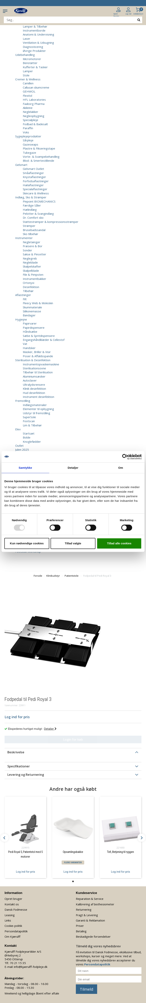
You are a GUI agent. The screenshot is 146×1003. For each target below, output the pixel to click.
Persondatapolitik (16, 931)
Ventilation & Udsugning (38, 42)
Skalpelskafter (32, 266)
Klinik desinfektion (34, 388)
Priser (80, 926)
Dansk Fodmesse (16, 909)
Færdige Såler (32, 205)
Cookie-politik (13, 926)
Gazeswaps (30, 144)
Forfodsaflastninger (36, 181)
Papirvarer (30, 323)
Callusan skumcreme (36, 87)
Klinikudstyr (53, 575)
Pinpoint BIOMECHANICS (39, 201)
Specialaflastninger (35, 189)
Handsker (29, 348)
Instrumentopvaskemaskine (41, 364)
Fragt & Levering (87, 915)
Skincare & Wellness (36, 193)
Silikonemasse (32, 311)
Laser (26, 38)
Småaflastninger (33, 173)
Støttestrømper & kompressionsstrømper (50, 222)
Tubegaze (29, 152)
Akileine (28, 108)
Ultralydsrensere (34, 384)
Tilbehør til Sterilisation (38, 372)
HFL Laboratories (34, 99)
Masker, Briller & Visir (37, 352)
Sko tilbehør (30, 234)
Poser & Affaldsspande (38, 356)
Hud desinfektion (34, 393)
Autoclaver (30, 380)
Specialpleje (30, 120)
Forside (38, 575)
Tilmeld (86, 989)
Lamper (28, 71)
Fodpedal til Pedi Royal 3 (97, 575)
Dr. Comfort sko (33, 217)
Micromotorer (32, 59)
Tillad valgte (73, 543)
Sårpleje (28, 140)
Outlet (19, 445)
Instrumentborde (34, 30)
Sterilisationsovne (34, 368)
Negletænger (31, 242)
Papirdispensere (33, 327)
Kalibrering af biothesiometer (95, 904)
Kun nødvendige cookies (27, 543)
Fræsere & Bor (32, 246)
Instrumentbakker (34, 279)
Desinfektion (31, 287)
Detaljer (50, 729)
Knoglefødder (32, 441)
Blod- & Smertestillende (38, 160)
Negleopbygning (33, 116)
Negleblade (30, 262)
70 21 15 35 (18, 963)
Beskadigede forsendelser (93, 936)
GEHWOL (29, 91)
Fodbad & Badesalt (35, 124)
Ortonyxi (28, 283)
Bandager (29, 315)
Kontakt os (12, 904)
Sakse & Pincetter (34, 254)
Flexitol (27, 95)
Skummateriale (32, 307)
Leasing (10, 915)
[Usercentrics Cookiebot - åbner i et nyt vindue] (125, 457)
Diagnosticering (33, 47)
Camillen (28, 83)
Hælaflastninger (33, 185)
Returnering (83, 909)
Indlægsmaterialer (35, 405)
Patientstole (72, 575)
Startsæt (28, 433)
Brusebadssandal (34, 230)
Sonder (27, 250)
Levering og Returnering (25, 775)
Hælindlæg (30, 209)
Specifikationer (18, 766)
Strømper (29, 226)
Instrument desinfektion (38, 397)
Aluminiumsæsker (34, 376)
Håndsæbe (30, 331)
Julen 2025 (22, 449)
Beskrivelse (15, 752)
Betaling (81, 931)
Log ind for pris (25, 871)
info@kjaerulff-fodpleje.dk (30, 967)
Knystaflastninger (34, 177)
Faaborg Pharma (33, 104)
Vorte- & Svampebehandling (41, 156)
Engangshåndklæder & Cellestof (43, 340)
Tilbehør (28, 291)
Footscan (29, 421)
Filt (25, 299)
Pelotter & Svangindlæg (38, 213)
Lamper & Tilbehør (35, 26)
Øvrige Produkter (34, 51)
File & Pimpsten (33, 274)
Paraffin (28, 128)
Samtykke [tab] (25, 467)
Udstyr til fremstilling (36, 413)
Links (8, 920)
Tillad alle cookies (119, 543)
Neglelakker (30, 112)
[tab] (73, 752)
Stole (26, 75)
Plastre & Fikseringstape (39, 148)
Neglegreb (30, 258)
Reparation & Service (89, 899)
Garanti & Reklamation (90, 920)
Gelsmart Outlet (33, 169)
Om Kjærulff (12, 936)
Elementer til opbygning (38, 409)
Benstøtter (30, 63)
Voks (26, 132)
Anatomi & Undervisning (38, 34)
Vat (25, 344)
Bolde (26, 437)
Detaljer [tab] (73, 467)
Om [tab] (120, 467)
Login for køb (73, 739)
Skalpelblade (31, 270)
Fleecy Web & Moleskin (38, 303)
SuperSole (29, 417)
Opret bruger (13, 899)
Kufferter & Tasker (35, 67)
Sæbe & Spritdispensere (39, 336)
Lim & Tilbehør (32, 425)
